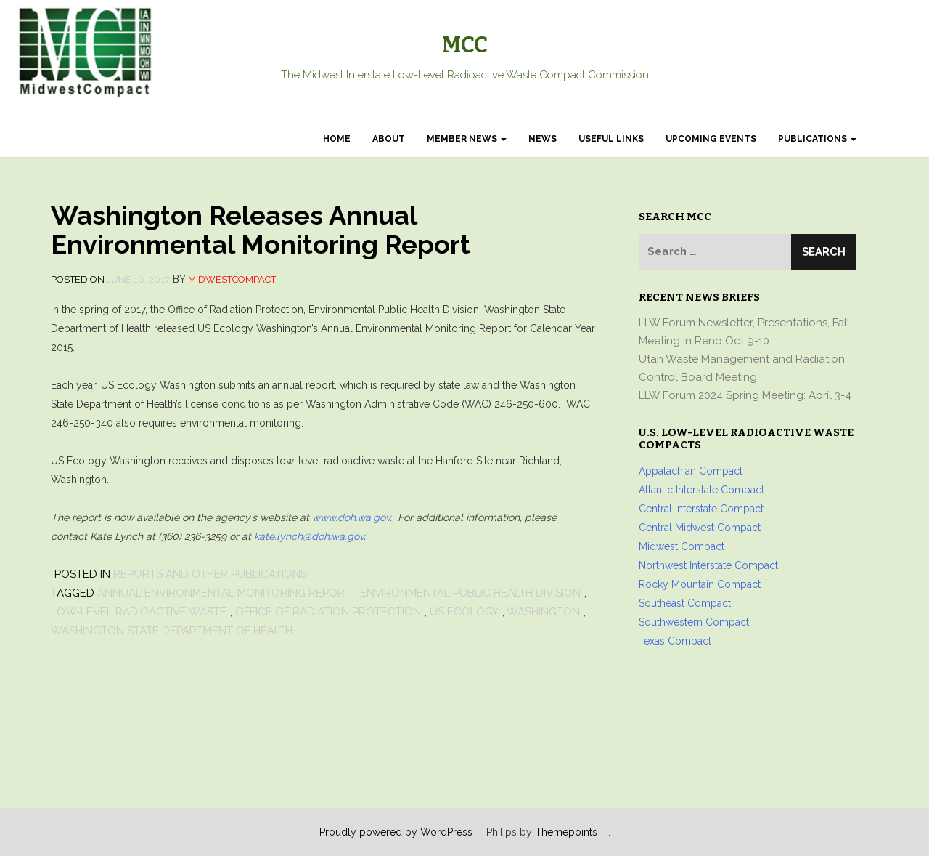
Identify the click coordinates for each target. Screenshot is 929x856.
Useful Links (611, 139)
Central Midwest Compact (700, 527)
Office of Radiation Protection (328, 611)
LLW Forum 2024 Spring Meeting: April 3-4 (745, 395)
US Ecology (464, 611)
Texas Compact (675, 641)
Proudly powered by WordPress (395, 832)
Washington (543, 611)
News (542, 139)
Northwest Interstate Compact (708, 565)
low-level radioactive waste (138, 611)
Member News (467, 139)
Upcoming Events (711, 139)
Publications (817, 139)
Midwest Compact (681, 546)
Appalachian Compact (690, 471)
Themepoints (566, 832)
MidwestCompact (232, 279)
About (388, 139)
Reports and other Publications (210, 574)
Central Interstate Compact (701, 508)
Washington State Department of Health (171, 630)
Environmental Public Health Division (470, 592)
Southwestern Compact (694, 622)
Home (337, 139)
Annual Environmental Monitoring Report (224, 592)
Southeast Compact (685, 603)
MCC (465, 45)
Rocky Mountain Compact (700, 584)
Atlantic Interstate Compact (701, 490)
